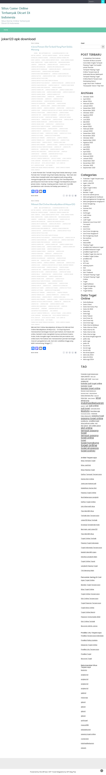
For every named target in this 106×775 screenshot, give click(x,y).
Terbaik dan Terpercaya (90, 516)
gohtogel (84, 720)
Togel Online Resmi (88, 612)
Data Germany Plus (90, 307)
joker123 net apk (36, 115)
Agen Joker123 (88, 183)
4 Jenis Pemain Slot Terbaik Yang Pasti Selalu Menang (51, 48)
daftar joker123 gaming (50, 55)
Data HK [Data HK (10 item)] (96, 395)
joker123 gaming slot (53, 94)
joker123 (33, 64)
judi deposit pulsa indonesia (39, 156)
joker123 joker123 (36, 108)
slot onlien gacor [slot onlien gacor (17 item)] (95, 426)
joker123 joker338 (49, 108)
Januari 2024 (88, 106)
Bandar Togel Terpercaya (90, 585)
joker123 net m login (37, 117)
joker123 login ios (52, 112)
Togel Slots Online (87, 608)
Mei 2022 (86, 149)
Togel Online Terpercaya (90, 594)
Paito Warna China (90, 327)
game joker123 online (67, 60)
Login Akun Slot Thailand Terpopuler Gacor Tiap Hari (93, 84)
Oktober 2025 (88, 97)
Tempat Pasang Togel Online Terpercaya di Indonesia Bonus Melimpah (93, 72)
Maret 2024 (87, 101)
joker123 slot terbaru (38, 138)
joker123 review (52, 128)
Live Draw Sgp (88, 323)
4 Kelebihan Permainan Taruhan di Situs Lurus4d (92, 59)
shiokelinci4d (86, 730)
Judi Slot (86, 217)
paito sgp (86, 341)
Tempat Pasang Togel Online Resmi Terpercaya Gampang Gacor (92, 79)
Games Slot (87, 208)
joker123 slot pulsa (65, 133)
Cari (82, 43)
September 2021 (89, 168)
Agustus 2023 (88, 115)
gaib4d (83, 693)
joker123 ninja (35, 119)
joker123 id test (58, 99)
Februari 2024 (88, 104)
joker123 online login (37, 124)
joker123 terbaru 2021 (37, 140)
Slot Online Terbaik (88, 621)
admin (35, 53)
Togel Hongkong (89, 286)
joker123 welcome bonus (38, 151)
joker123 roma (63, 128)
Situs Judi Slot (86, 465)
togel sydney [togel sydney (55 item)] (88, 451)
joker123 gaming (57, 87)
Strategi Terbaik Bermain (90, 525)
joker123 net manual (51, 117)
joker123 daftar (36, 76)
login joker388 (35, 161)
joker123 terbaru (62, 138)
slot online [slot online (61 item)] (86, 428)
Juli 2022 (86, 145)
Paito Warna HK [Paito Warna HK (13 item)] (86, 416)
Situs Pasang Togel (88, 470)
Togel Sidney (88, 291)
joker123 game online (67, 85)
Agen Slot (86, 185)
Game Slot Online (87, 479)
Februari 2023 (88, 129)
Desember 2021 (89, 161)
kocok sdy (87, 350)
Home (6, 30)
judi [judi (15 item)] (87, 406)
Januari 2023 (88, 131)
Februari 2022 (88, 156)
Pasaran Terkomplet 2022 (90, 617)
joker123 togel (64, 140)
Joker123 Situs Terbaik (89, 520)
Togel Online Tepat (88, 561)
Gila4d (85, 211)
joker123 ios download (38, 103)
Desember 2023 (89, 108)
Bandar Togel (88, 192)
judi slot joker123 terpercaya (40, 158)
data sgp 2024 (88, 359)
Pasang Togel (88, 245)
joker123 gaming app (51, 90)
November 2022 (89, 136)
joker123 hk (50, 96)
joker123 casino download (60, 74)
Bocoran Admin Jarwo (89, 626)
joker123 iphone (61, 103)
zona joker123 (35, 170)
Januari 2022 (88, 158)
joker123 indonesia (36, 101)
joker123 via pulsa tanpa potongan (41, 147)
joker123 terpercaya (52, 140)
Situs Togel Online (87, 589)
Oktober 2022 (88, 138)
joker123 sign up (36, 131)
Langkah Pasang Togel (89, 566)
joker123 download (57, 83)
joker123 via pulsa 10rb (66, 145)
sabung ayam (88, 265)
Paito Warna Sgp (89, 334)
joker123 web (44, 149)
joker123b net (35, 154)
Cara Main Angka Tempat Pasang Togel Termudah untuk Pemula (92, 65)
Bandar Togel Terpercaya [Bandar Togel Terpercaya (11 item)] (88, 391)
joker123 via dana (52, 145)
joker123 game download (38, 85)
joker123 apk (42, 64)
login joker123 (66, 158)
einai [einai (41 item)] (98, 398)
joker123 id (48, 99)
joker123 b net (66, 69)
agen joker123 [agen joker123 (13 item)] (85, 376)
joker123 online (68, 119)
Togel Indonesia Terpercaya (91, 548)
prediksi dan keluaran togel (93, 247)
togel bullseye (88, 284)
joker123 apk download (38, 67)
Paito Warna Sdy (89, 332)
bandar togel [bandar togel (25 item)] (86, 386)
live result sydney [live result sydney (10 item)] (85, 413)
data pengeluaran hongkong (93, 199)
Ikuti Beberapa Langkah (89, 497)
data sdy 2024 (88, 355)
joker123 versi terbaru (38, 145)
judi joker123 (54, 156)
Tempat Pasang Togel (91, 275)
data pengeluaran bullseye (93, 197)
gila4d (83, 702)
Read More (34, 195)
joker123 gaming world (38, 96)
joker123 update (47, 142)
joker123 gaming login (38, 92)
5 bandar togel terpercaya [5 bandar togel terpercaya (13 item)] (89, 374)
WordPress (43, 772)
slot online (49, 165)
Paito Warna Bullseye (91, 325)
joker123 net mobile (65, 117)
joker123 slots (50, 138)
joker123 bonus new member (50, 71)
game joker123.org (37, 62)
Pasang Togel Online (88, 493)
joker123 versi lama (59, 142)
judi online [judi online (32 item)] (94, 406)
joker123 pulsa (59, 124)
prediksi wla (87, 259)
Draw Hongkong (89, 204)
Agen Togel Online (90, 188)
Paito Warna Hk (89, 330)
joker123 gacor (70, 83)
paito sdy (86, 339)
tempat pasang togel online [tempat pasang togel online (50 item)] (89, 436)
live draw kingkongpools (92, 336)
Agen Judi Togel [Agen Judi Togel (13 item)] (86, 379)
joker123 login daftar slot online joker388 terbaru (57, 110)
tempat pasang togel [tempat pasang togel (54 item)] (89, 431)
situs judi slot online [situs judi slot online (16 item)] (87, 423)
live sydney (87, 238)
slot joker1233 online (37, 165)
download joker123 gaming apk (59, 58)
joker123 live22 (70, 108)
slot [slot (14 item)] (96, 423)
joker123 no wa (46, 119)
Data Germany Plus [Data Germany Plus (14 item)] (87, 396)
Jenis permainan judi (88, 483)
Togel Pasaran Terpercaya (91, 603)
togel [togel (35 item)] (83, 440)
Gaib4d (86, 206)
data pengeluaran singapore (93, 201)
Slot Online (35, 43)
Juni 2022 (86, 147)
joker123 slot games (37, 133)
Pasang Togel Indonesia (89, 543)
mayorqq (84, 698)
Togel (85, 282)
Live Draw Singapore (90, 233)
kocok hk (86, 346)
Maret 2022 (87, 154)
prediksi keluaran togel (91, 249)
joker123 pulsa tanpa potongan (40, 126)
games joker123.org (50, 62)
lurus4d (86, 240)
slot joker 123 (61, 163)
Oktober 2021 (88, 165)
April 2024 (87, 99)
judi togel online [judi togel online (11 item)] (95, 408)
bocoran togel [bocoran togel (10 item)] (85, 393)
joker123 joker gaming (58, 106)
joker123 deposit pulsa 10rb (39, 78)
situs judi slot (35, 163)
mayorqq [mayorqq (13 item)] (94, 413)
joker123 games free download (40, 87)
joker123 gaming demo (66, 90)
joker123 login (35, 110)
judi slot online (56, 158)
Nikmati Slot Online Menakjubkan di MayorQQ (53, 204)
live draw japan (88, 352)
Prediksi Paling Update (89, 640)
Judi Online (87, 215)
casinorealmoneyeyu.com (60, 53)
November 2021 (89, 163)
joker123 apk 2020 (52, 64)
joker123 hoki (60, 96)
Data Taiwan (88, 316)
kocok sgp (87, 348)
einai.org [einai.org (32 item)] (85, 400)
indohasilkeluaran (64, 62)
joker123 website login (57, 149)
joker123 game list (53, 85)
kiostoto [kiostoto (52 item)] (85, 411)
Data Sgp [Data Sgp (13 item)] (84, 398)
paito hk (86, 343)
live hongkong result (90, 236)
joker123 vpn (66, 147)
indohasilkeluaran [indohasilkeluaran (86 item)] (92, 403)
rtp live (85, 261)
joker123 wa (35, 149)
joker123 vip (57, 147)
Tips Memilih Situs (87, 511)
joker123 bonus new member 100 (40, 74)
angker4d (84, 675)
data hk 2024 (88, 357)
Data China (87, 304)
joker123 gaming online (38, 94)
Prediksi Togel (86, 654)
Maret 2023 (87, 126)
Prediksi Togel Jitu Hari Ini (92, 254)
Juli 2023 (86, 117)
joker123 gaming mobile (54, 92)
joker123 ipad (51, 103)
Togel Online (87, 288)
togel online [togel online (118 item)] (89, 445)
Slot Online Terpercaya (89, 598)
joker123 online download (39, 122)
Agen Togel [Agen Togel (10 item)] (95, 379)
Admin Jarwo (88, 181)
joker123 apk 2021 (65, 64)
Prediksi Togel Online (90, 256)
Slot (84, 268)
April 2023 (86, 124)
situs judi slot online (48, 163)
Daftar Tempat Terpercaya (91, 474)
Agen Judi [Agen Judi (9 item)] (93, 376)
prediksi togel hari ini (90, 252)
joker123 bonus (35, 71)
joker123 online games (55, 122)
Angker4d (87, 190)
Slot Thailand (88, 272)
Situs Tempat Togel (88, 461)
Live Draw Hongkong (90, 231)
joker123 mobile (64, 112)
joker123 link (60, 108)
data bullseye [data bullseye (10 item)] (93, 393)
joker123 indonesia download (53, 101)
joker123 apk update (55, 69)
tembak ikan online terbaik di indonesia (42, 167)
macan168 (85, 725)
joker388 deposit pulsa (55, 154)
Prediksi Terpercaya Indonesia (92, 636)
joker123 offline (57, 119)
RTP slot (86, 263)
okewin (83, 748)
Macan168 (87, 243)
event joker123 (35, 60)
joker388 (44, 154)
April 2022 (86, 152)
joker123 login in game (38, 112)
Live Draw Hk (88, 318)
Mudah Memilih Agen (88, 552)
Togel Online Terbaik (88, 538)
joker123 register (57, 126)
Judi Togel (87, 220)
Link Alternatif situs (88, 506)
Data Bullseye (88, 302)
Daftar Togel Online (88, 502)
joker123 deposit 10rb (49, 76)
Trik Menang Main (87, 570)
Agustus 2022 (88, 142)
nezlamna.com (46, 161)
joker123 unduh (35, 142)
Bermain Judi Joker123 (89, 529)
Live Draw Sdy (88, 320)
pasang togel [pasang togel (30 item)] (98, 416)
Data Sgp (86, 314)
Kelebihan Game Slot (89, 488)
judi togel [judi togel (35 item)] (85, 408)
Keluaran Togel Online (89, 645)
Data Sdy (86, 311)
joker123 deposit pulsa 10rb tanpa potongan (44, 80)
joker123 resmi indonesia (38, 128)
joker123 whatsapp (54, 151)
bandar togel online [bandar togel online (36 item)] (90, 388)
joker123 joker (45, 106)
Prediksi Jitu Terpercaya (90, 649)
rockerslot (85, 739)
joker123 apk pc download (39, 69)
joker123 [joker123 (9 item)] (83, 406)
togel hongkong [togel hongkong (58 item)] (90, 443)
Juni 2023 (86, 120)
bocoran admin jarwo (91, 195)
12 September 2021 (45, 53)
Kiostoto (86, 227)
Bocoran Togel (86, 659)
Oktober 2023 (88, 113)
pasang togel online (88, 734)
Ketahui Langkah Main (89, 557)
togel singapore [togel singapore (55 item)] (90, 448)
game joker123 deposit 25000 (50, 60)
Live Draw (86, 229)
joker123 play (50, 124)
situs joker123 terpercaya (61, 161)
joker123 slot (47, 131)
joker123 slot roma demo (52, 135)
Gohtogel (86, 213)
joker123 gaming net (69, 92)
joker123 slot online (51, 133)
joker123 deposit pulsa (64, 76)
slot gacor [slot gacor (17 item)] (84, 426)
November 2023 (89, 110)
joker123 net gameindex (50, 115)
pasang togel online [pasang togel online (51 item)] (92, 418)
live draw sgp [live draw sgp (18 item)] (95, 411)
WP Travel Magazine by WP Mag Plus (62, 772)
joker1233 (64, 151)
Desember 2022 (89, 133)
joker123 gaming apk (37, 90)
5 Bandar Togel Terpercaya (93, 179)
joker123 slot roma (37, 135)
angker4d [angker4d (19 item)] (84, 381)
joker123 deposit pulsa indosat (40, 83)
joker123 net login (63, 115)
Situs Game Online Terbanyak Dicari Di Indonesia (15, 12)
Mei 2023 (86, 122)
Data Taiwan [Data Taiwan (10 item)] (91, 398)
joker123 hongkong (37, 99)
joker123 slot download (60, 131)
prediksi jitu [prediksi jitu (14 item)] (84, 421)
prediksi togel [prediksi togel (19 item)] (94, 421)
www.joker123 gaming (63, 167)
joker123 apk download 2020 (55, 67)
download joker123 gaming (39, 58)
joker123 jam (35, 106)
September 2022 (89, 140)
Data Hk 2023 (88, 309)
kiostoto (84, 670)
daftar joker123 (36, 55)
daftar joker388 (64, 55)
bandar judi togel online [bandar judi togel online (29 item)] (91, 383)
